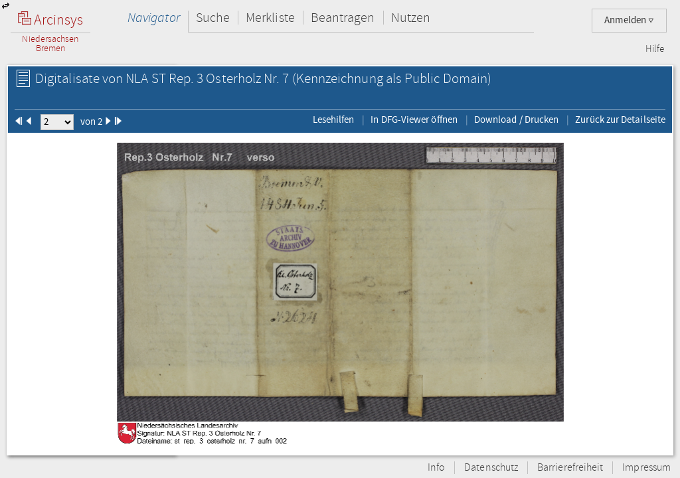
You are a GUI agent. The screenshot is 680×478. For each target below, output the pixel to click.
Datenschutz (491, 467)
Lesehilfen (334, 119)
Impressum (646, 467)
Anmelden (629, 20)
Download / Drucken (516, 119)
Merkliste (270, 17)
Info (436, 467)
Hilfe (654, 49)
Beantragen (343, 17)
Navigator (154, 17)
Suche (213, 17)
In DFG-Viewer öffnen (414, 119)
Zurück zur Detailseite (620, 119)
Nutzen (410, 17)
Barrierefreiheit (570, 467)
